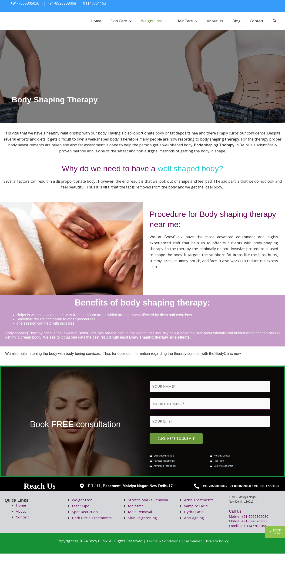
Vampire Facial (196, 507)
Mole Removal (140, 519)
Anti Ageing (194, 519)
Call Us (235, 513)
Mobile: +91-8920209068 (249, 522)
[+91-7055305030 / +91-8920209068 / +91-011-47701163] (196, 487)
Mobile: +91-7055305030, (250, 518)
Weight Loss (154, 21)
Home (96, 21)
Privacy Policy (217, 548)
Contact (256, 21)
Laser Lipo (81, 507)
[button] (129, 21)
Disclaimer (193, 548)
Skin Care (121, 21)
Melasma (136, 513)
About (21, 512)
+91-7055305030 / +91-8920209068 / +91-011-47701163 (241, 487)
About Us (215, 21)
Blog (236, 21)
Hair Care (187, 21)
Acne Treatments (199, 501)
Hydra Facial (194, 513)
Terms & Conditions (162, 548)
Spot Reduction (85, 513)
